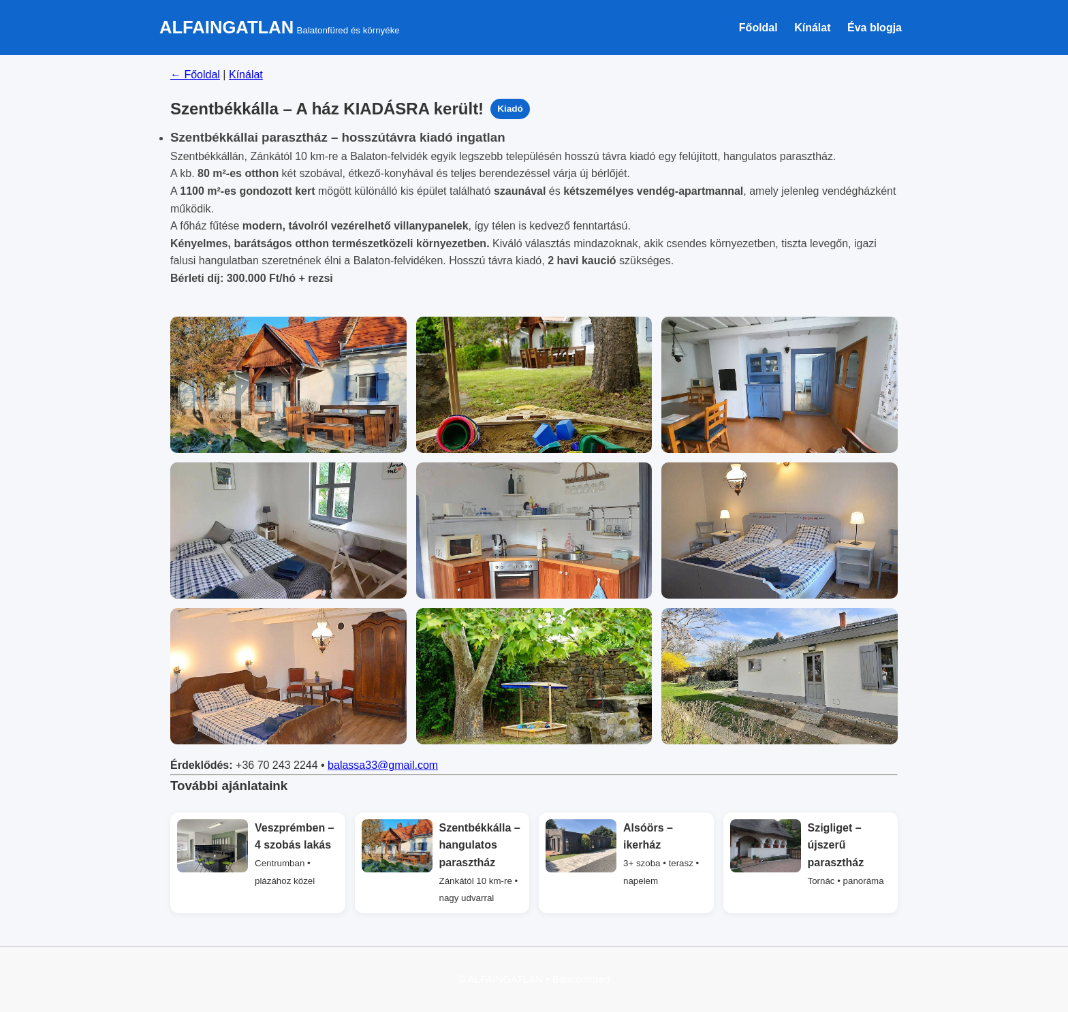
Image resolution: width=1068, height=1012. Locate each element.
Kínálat (812, 27)
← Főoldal (195, 74)
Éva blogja (874, 27)
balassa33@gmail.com (383, 765)
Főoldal (758, 27)
